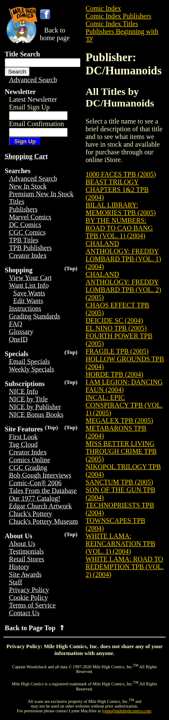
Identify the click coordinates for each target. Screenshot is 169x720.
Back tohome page (55, 34)
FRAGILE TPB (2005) (117, 351)
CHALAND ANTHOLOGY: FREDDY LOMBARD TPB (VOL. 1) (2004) (123, 255)
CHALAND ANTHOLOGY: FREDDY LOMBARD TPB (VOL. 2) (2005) (123, 286)
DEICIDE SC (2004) (114, 320)
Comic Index (103, 8)
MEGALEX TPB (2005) (119, 420)
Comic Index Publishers (118, 16)
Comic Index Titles (112, 23)
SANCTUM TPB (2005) (119, 482)
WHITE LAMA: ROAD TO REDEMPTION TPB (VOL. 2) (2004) (124, 566)
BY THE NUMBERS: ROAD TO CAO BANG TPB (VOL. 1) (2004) (119, 228)
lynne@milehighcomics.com (126, 710)
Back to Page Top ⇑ (35, 627)
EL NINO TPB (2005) (116, 328)
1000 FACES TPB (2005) (121, 174)
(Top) (70, 268)
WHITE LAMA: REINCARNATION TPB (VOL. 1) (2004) (120, 543)
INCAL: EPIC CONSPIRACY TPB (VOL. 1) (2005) (124, 405)
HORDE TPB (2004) (114, 374)
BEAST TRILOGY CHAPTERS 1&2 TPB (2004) (117, 189)
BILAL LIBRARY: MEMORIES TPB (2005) (121, 208)
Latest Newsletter (33, 99)
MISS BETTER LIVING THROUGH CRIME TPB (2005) (121, 451)
